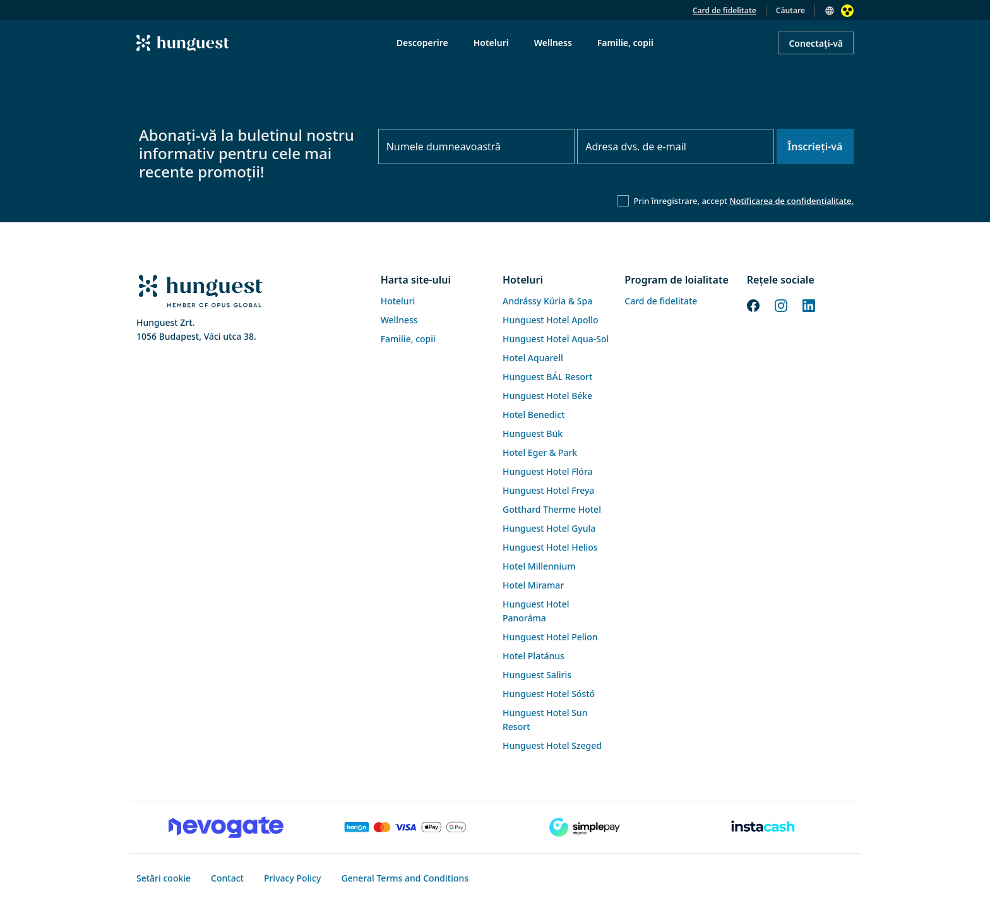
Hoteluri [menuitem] (491, 43)
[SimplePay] (584, 827)
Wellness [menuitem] (553, 43)
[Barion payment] (405, 827)
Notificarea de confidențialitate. (791, 200)
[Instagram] (781, 304)
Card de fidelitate (724, 10)
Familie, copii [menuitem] (625, 43)
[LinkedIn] (808, 304)
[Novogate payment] (226, 827)
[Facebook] (753, 304)
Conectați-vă (816, 43)
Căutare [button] (790, 10)
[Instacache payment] (764, 827)
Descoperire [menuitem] (422, 43)
